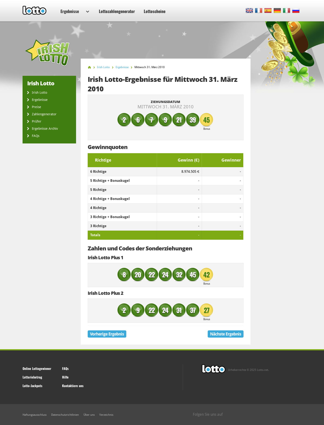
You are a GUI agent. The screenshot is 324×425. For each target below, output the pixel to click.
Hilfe (65, 377)
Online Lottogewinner (37, 368)
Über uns (89, 414)
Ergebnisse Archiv (45, 128)
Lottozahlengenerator (117, 11)
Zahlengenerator (44, 114)
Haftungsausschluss (35, 414)
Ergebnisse (74, 11)
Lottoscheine (154, 11)
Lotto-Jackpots (32, 385)
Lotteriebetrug (32, 377)
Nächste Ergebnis (225, 334)
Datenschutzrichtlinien (65, 414)
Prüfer (36, 121)
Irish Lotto (39, 92)
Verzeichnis (106, 414)
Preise (36, 107)
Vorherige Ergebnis (107, 334)
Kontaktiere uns (73, 385)
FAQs (35, 136)
